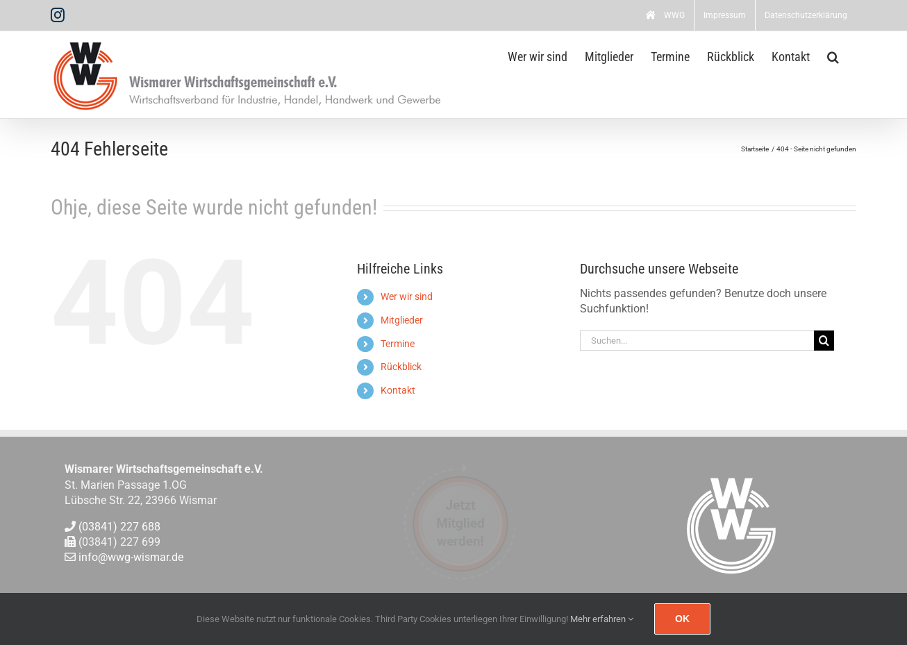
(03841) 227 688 (119, 526)
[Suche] (824, 340)
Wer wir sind (407, 296)
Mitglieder (402, 320)
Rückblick (401, 366)
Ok (682, 618)
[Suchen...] (697, 340)
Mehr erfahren (601, 619)
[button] (833, 55)
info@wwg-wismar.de (130, 557)
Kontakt (398, 390)
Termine (398, 343)
